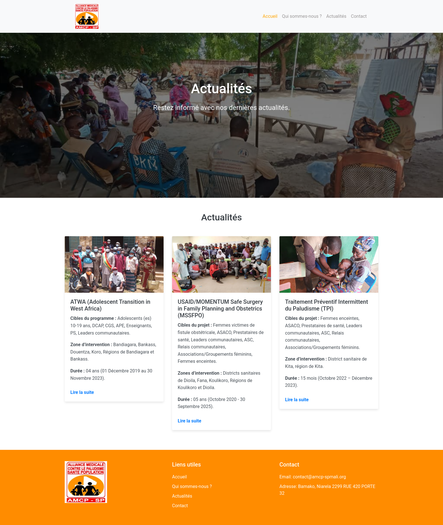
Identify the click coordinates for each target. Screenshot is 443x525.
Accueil (270, 16)
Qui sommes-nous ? (302, 16)
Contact (359, 16)
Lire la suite (82, 392)
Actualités (336, 16)
